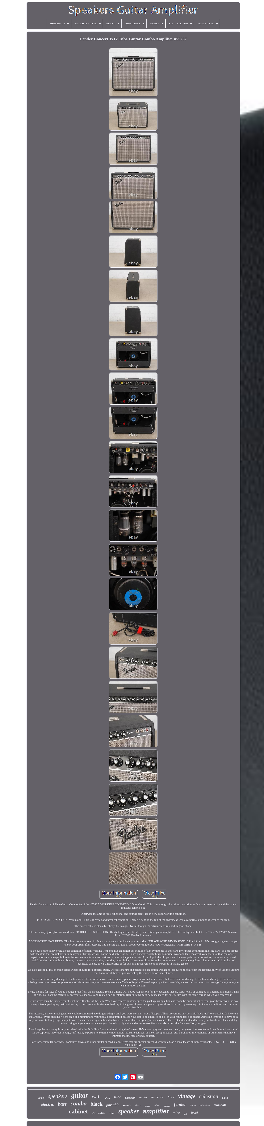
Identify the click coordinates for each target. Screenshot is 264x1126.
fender (180, 1104)
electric (47, 1104)
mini (112, 1113)
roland (157, 1105)
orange (147, 1106)
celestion (208, 1096)
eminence (157, 1097)
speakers (57, 1096)
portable (112, 1105)
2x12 (107, 1097)
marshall (219, 1105)
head (194, 1113)
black (96, 1104)
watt (96, 1096)
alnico (138, 1105)
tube (117, 1096)
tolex (176, 1113)
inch (185, 1114)
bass (62, 1104)
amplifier (156, 1111)
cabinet (78, 1111)
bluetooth (130, 1097)
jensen (193, 1105)
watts (225, 1097)
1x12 (170, 1097)
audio (143, 1097)
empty (41, 1097)
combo (79, 1103)
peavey (167, 1106)
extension (205, 1105)
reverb (127, 1105)
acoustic (98, 1112)
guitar (79, 1095)
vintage (186, 1096)
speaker (128, 1111)
